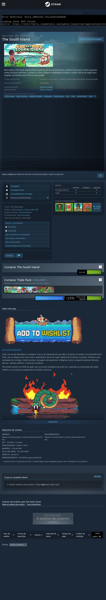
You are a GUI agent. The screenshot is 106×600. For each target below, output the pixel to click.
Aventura (20, 211)
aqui (43, 486)
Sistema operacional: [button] (44, 554)
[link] (76, 300)
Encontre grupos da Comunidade (18, 247)
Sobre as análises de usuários (13, 506)
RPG (16, 37)
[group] (53, 554)
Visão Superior (59, 98)
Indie (32, 211)
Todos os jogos (7, 37)
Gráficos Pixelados (35, 98)
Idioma (37, 540)
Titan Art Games (46, 89)
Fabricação (48, 98)
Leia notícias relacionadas (15, 240)
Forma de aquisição (22, 540)
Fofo (67, 98)
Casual (27, 211)
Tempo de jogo (66, 540)
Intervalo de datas (51, 540)
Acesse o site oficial (14, 225)
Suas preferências (34, 506)
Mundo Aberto (82, 98)
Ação (90, 98)
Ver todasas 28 (97, 209)
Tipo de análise (6, 540)
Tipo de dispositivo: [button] (10, 557)
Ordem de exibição (80, 540)
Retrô (73, 98)
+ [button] (95, 98)
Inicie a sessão (7, 176)
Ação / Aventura (22, 98)
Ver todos (97, 478)
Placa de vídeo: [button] (78, 554)
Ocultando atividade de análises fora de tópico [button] (48, 550)
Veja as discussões (12, 244)
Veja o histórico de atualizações (17, 236)
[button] (94, 274)
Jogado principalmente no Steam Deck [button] (17, 554)
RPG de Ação (9, 98)
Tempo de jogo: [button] (76, 550)
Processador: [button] (62, 554)
